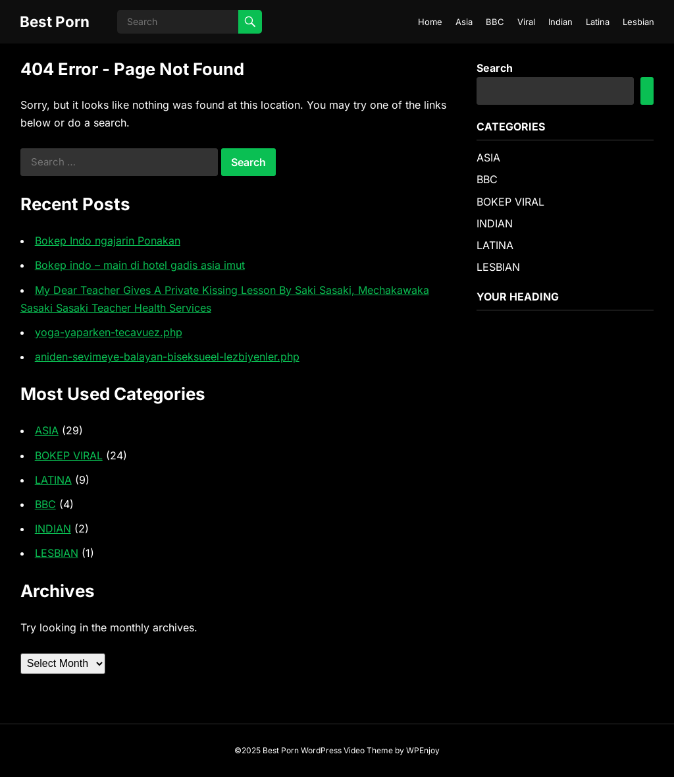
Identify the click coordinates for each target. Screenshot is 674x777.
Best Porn (55, 21)
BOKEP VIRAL (69, 455)
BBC (495, 21)
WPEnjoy (423, 750)
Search (495, 67)
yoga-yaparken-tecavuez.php (108, 332)
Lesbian (638, 21)
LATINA (53, 479)
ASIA (47, 430)
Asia (464, 21)
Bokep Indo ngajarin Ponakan (107, 240)
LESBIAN (56, 553)
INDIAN (53, 528)
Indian (560, 21)
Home (430, 21)
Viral (526, 21)
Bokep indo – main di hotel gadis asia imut (140, 265)
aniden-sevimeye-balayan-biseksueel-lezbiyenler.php (167, 356)
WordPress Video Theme (347, 750)
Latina (597, 21)
